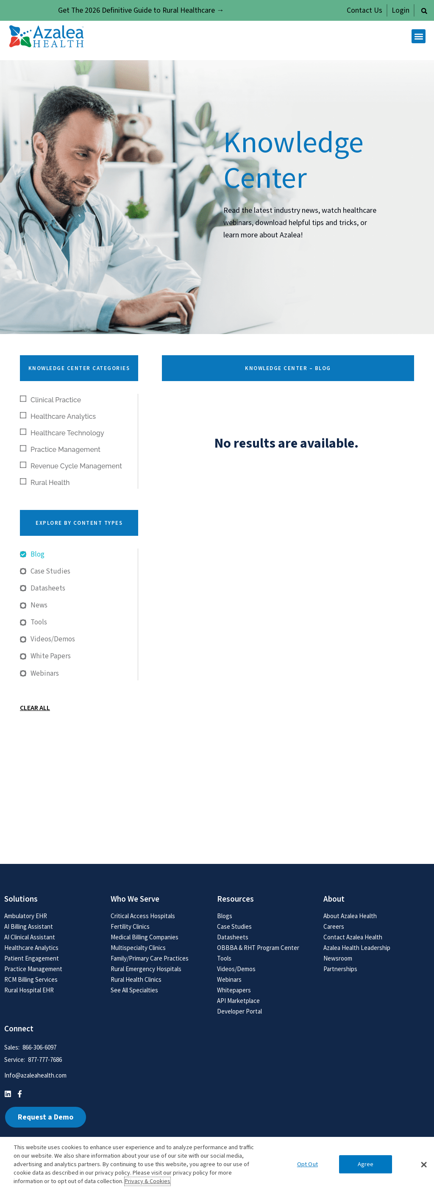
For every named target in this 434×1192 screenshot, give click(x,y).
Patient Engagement (31, 958)
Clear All (35, 708)
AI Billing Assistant (28, 926)
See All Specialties (134, 990)
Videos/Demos (236, 969)
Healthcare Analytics (58, 416)
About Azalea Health (350, 916)
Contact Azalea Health (352, 937)
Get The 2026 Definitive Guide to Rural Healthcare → (141, 10)
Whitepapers (234, 990)
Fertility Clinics (130, 926)
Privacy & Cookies (147, 1181)
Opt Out (307, 1164)
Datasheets (232, 937)
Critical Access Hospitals (143, 916)
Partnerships (340, 969)
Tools (224, 958)
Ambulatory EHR (25, 916)
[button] (424, 11)
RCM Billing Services (31, 979)
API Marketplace (238, 1001)
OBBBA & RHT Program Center (258, 948)
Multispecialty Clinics (138, 948)
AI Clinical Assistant (29, 937)
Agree (366, 1164)
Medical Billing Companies (144, 937)
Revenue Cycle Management (71, 466)
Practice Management (60, 449)
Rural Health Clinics (136, 979)
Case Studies (234, 926)
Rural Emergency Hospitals (146, 969)
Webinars (229, 979)
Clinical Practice (50, 399)
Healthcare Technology (62, 433)
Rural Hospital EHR (29, 990)
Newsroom (337, 958)
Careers (333, 926)
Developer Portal (239, 1011)
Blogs (224, 916)
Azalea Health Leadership (356, 948)
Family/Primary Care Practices (150, 958)
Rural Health (45, 482)
